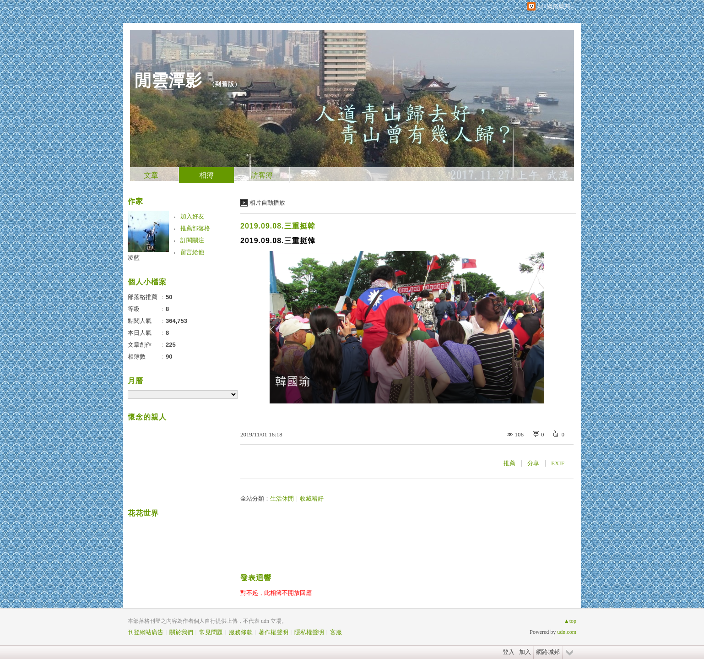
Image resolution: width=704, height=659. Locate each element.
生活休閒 (282, 498)
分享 (533, 463)
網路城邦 (548, 651)
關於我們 (181, 632)
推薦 (509, 463)
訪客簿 (262, 175)
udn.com (566, 632)
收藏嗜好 (312, 498)
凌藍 (134, 257)
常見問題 (211, 632)
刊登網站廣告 (145, 632)
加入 (525, 651)
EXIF (557, 463)
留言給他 (192, 252)
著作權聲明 (273, 632)
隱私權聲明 (309, 632)
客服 (336, 632)
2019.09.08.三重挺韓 (277, 226)
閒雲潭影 (168, 80)
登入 (508, 651)
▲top (570, 621)
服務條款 (241, 632)
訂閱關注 (192, 240)
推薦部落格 (195, 228)
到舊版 (224, 84)
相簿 (206, 175)
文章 (151, 175)
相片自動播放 (267, 202)
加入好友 (192, 216)
